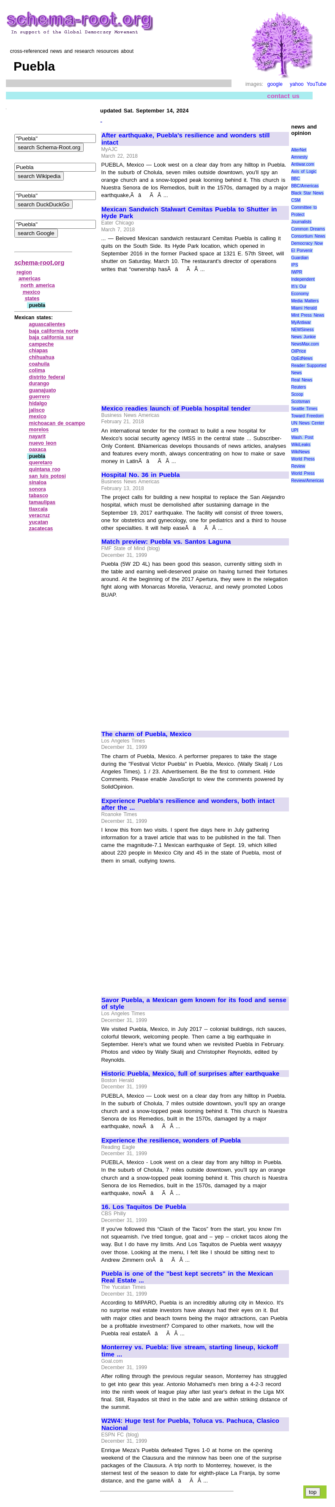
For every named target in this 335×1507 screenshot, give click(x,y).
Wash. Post (302, 437)
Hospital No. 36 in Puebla (140, 474)
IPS (294, 265)
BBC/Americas (305, 186)
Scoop (297, 394)
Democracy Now (307, 243)
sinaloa (37, 482)
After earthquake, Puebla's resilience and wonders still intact (185, 139)
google (275, 84)
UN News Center (307, 423)
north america (38, 285)
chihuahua (41, 357)
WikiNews (300, 451)
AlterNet (298, 150)
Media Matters (305, 301)
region (24, 272)
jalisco (37, 410)
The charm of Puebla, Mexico (146, 734)
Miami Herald (304, 308)
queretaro (40, 463)
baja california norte (54, 331)
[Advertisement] (172, 335)
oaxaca (37, 449)
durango (39, 383)
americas (30, 279)
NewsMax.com (305, 344)
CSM (295, 200)
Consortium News (308, 236)
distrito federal (47, 377)
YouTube (317, 84)
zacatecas (41, 529)
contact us (283, 95)
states (32, 298)
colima (37, 370)
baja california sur (51, 337)
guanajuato (42, 390)
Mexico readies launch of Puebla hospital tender (176, 408)
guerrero (39, 397)
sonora (37, 489)
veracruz (39, 515)
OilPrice (298, 351)
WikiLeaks (300, 444)
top (313, 1492)
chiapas (38, 350)
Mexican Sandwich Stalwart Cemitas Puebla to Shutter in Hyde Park (189, 213)
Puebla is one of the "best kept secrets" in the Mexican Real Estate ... (187, 1277)
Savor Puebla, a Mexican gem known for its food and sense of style (193, 1004)
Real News (301, 380)
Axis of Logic (303, 171)
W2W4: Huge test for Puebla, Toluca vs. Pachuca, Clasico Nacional (190, 1424)
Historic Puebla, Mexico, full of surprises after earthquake (190, 1073)
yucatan (38, 522)
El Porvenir (302, 250)
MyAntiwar (301, 322)
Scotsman (300, 401)
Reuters (298, 387)
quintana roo (44, 469)
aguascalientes (47, 324)
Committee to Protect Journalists (304, 214)
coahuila (39, 364)
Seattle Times (304, 408)
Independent (303, 279)
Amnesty (299, 157)
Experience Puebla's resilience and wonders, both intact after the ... (188, 804)
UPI (294, 430)
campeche (41, 344)
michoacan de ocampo (57, 423)
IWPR (296, 272)
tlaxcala (38, 509)
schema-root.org (39, 262)
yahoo (297, 84)
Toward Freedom (307, 416)
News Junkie (303, 336)
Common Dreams (308, 229)
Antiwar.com (302, 164)
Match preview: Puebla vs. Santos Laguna (166, 541)
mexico (31, 292)
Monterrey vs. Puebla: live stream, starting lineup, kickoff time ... (189, 1351)
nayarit (37, 436)
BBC (295, 178)
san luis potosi (47, 476)
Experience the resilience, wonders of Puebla (171, 1140)
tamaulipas (42, 502)
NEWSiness (302, 329)
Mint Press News (307, 315)
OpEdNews (302, 358)
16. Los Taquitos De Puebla (143, 1206)
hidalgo (38, 403)
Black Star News (307, 193)
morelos (39, 430)
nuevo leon (43, 443)
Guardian (299, 257)
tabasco (38, 496)
